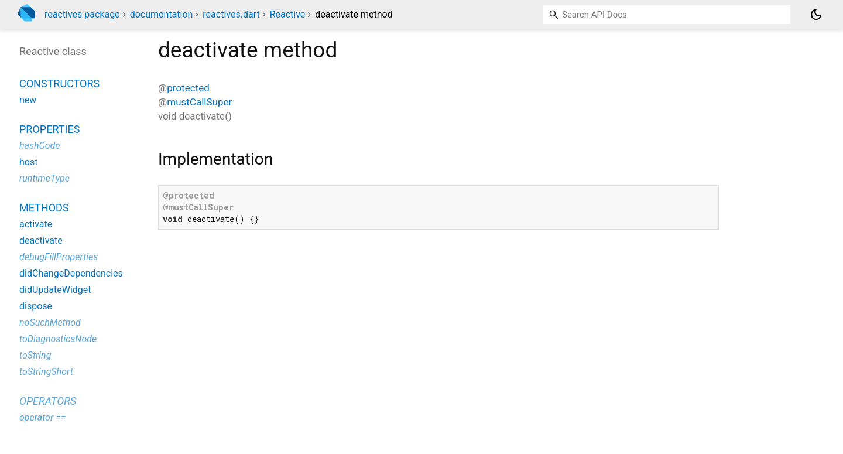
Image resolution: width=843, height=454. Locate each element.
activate (35, 224)
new (27, 99)
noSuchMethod (50, 322)
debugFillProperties (58, 256)
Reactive (288, 14)
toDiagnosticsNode (58, 338)
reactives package (82, 14)
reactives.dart (231, 14)
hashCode (39, 145)
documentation (161, 14)
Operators (47, 401)
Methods (44, 208)
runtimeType (44, 178)
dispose (35, 306)
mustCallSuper (199, 102)
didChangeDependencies (71, 273)
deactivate (41, 240)
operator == (42, 417)
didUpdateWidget (55, 289)
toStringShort (46, 371)
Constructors (59, 83)
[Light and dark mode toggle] (816, 14)
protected (188, 88)
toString (35, 355)
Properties (49, 129)
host (28, 162)
